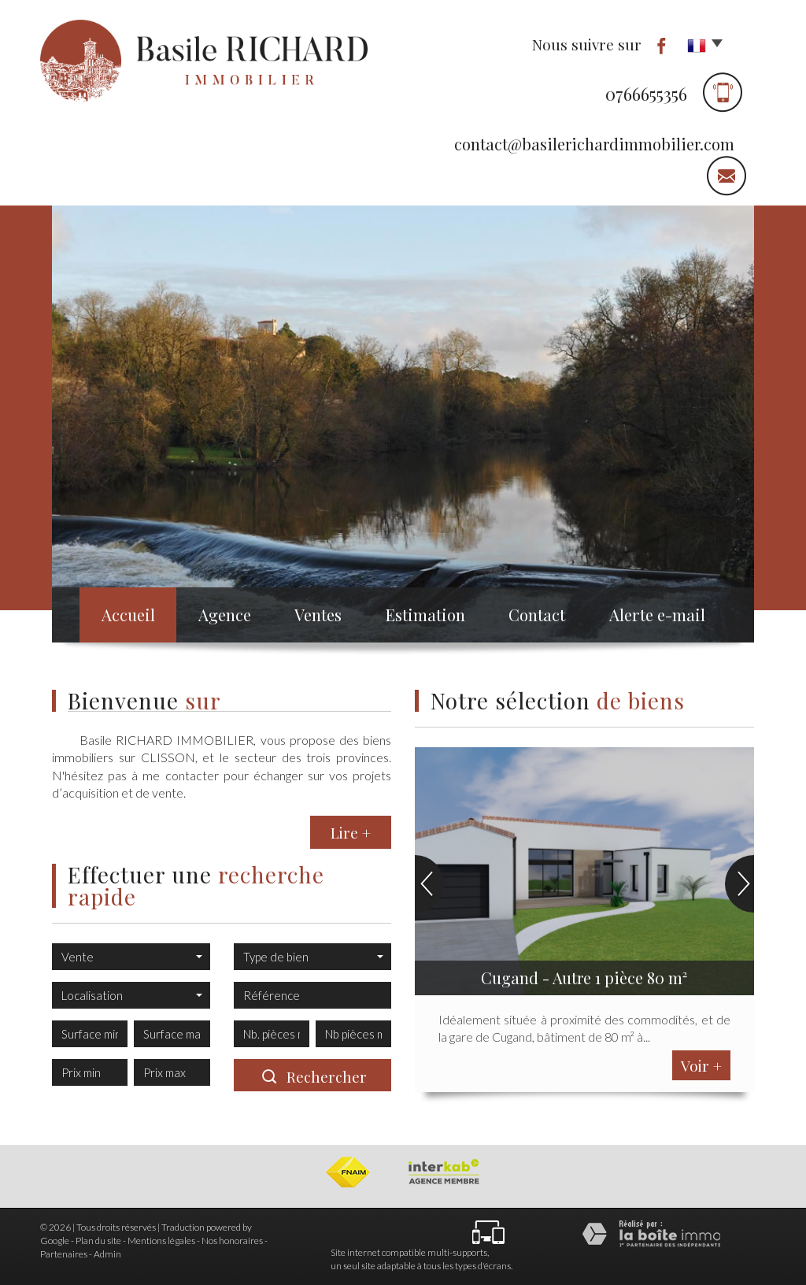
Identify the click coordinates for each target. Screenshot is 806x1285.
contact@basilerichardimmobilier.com (594, 143)
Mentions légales (161, 1240)
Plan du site (98, 1240)
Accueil (115, 617)
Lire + (351, 832)
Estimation (434, 617)
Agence (220, 617)
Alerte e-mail (673, 617)
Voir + (701, 1065)
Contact (549, 617)
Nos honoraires (232, 1240)
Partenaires (63, 1254)
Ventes (322, 617)
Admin (107, 1254)
